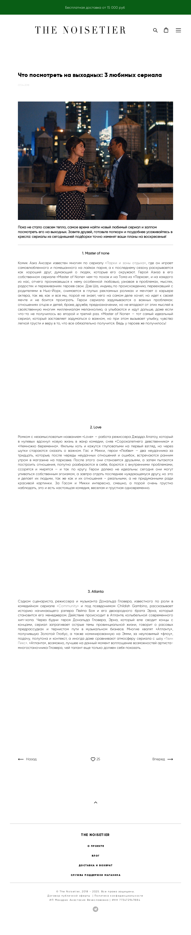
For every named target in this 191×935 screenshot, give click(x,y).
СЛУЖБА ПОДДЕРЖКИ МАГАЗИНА (96, 875)
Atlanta (97, 591)
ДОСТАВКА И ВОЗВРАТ (96, 865)
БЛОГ (96, 855)
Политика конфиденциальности (119, 895)
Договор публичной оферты (69, 895)
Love (97, 427)
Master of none (97, 253)
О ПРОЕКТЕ (96, 846)
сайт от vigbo (171, 923)
